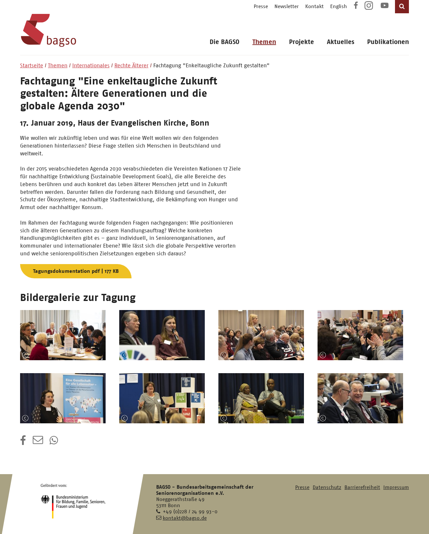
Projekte (301, 42)
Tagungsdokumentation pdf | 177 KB (76, 271)
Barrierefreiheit (362, 487)
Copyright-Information (25, 355)
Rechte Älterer (131, 65)
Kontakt (314, 6)
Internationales (91, 65)
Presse (261, 6)
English (338, 6)
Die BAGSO (224, 42)
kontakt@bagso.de (185, 518)
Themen (264, 42)
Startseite (31, 65)
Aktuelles (340, 42)
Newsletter (286, 6)
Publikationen (388, 42)
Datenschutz (327, 487)
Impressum (396, 487)
